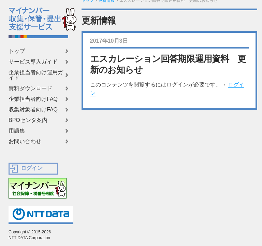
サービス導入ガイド (33, 62)
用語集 (17, 131)
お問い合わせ (25, 141)
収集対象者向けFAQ (33, 109)
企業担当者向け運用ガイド (36, 75)
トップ (17, 51)
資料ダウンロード (30, 88)
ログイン (32, 168)
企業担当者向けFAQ (33, 99)
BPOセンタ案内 (28, 120)
